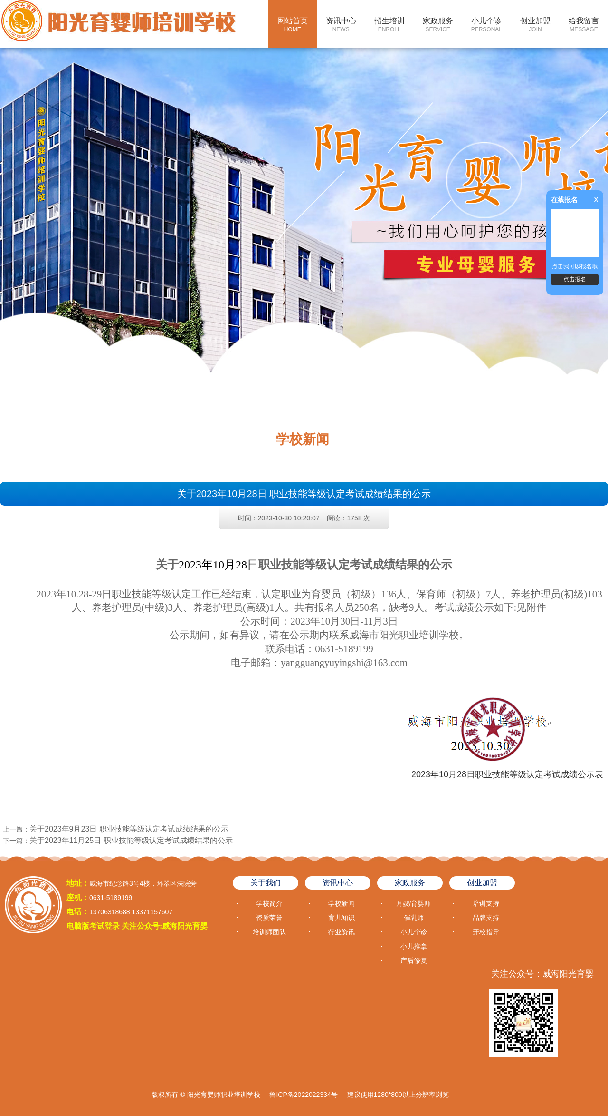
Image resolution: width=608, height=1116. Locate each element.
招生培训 (389, 25)
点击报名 (574, 279)
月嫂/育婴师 (413, 903)
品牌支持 (486, 917)
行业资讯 (341, 932)
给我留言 (584, 25)
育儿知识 (341, 917)
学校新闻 (341, 903)
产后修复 (413, 960)
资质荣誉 (269, 917)
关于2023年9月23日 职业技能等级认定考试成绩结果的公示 (128, 829)
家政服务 (438, 25)
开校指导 (486, 932)
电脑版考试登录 (93, 926)
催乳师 (414, 917)
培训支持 (486, 903)
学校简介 (269, 903)
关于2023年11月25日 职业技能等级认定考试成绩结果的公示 (131, 840)
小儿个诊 (486, 25)
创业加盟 (535, 25)
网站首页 (292, 25)
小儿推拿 (413, 946)
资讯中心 (341, 25)
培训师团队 (269, 932)
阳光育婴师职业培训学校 (223, 1094)
